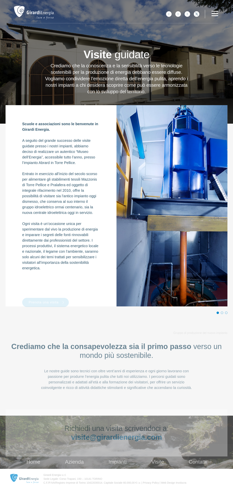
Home (33, 468)
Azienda (74, 468)
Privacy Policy (150, 482)
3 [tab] (226, 313)
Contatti (198, 468)
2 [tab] (222, 313)
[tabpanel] (171, 205)
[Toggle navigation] (214, 13)
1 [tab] (218, 313)
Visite (157, 468)
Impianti (118, 468)
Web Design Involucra (173, 482)
